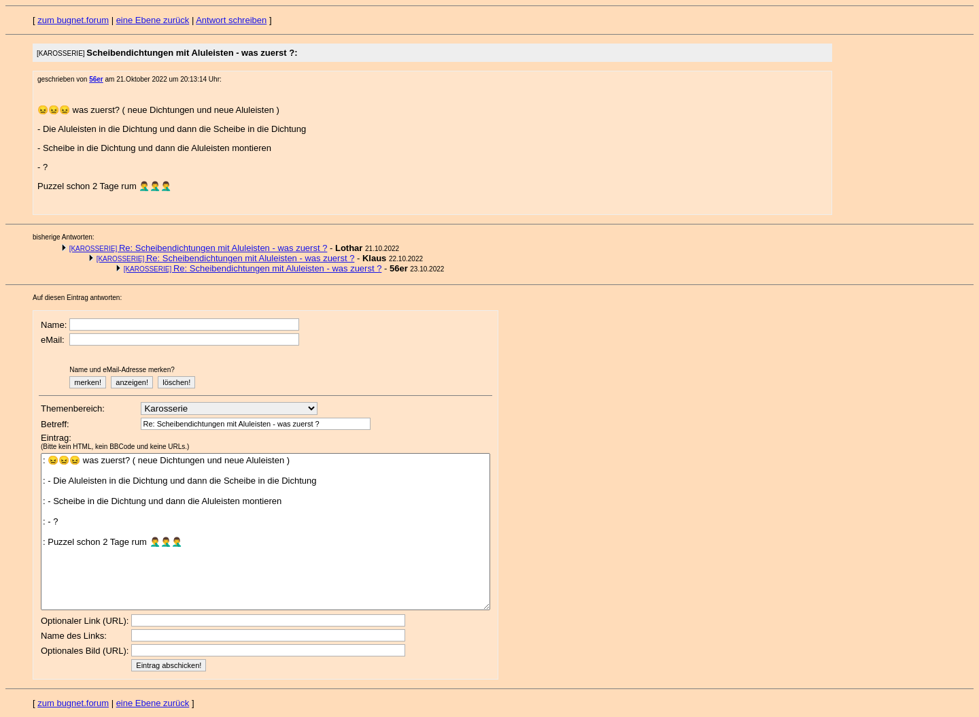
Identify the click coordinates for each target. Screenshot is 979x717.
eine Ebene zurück (153, 20)
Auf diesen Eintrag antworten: (77, 297)
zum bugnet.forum (73, 20)
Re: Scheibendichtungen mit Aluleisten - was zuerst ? (198, 248)
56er (96, 79)
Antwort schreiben (231, 20)
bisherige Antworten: (64, 237)
